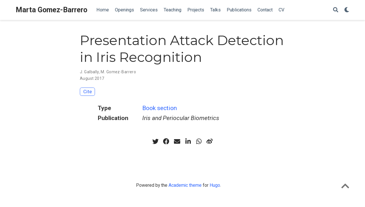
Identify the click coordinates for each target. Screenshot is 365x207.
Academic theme (185, 185)
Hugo (215, 185)
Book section (159, 108)
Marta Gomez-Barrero (51, 10)
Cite (87, 91)
